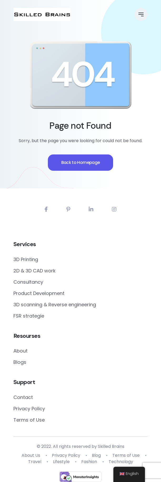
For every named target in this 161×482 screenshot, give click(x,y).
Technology (121, 462)
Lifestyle (61, 462)
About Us (31, 455)
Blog (96, 455)
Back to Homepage (80, 163)
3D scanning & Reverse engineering (54, 304)
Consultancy (28, 282)
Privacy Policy (29, 408)
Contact (23, 397)
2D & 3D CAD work (34, 270)
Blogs (19, 362)
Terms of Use (29, 420)
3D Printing (25, 259)
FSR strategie (28, 316)
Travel (34, 462)
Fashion (89, 462)
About (20, 351)
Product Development (38, 293)
